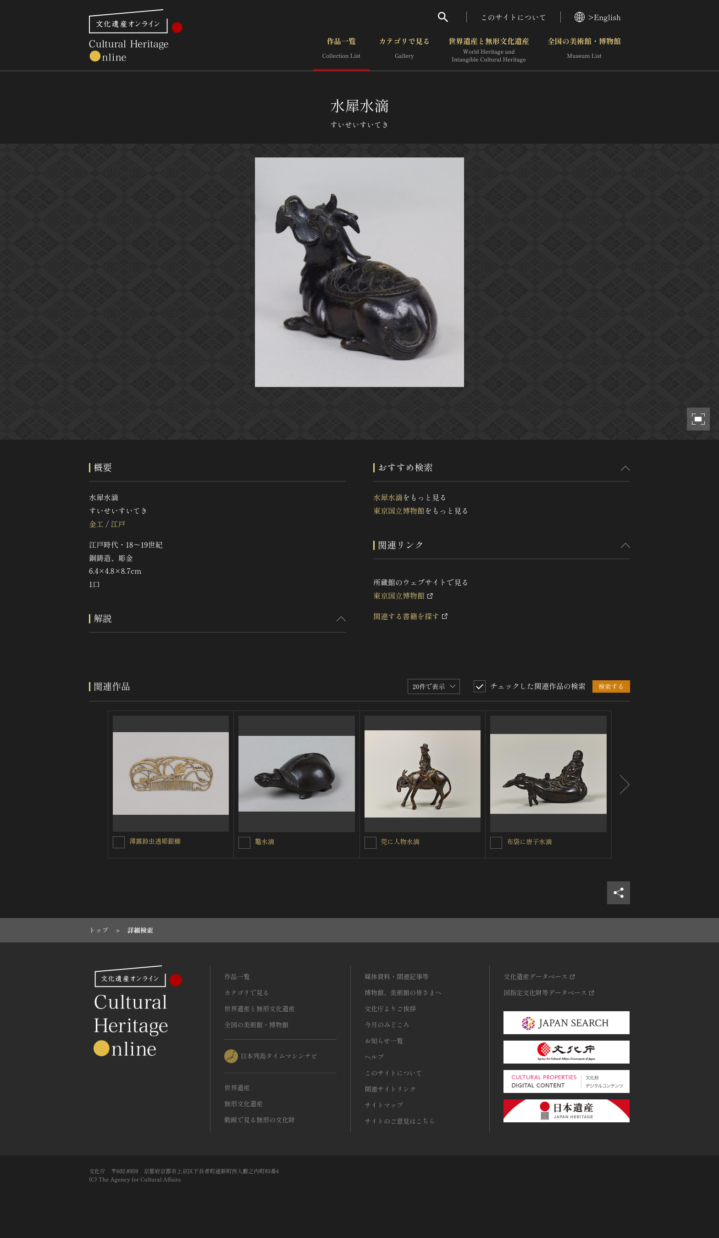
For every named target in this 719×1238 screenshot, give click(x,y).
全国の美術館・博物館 (584, 50)
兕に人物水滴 (400, 841)
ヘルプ (374, 1056)
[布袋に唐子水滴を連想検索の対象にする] (496, 843)
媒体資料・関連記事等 (397, 976)
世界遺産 (237, 1087)
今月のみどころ (387, 1024)
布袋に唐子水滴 (529, 841)
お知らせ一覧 (384, 1040)
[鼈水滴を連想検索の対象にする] (244, 843)
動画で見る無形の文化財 (259, 1119)
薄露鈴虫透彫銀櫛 (155, 841)
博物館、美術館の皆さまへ (403, 992)
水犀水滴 (388, 497)
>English (598, 16)
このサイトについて (514, 16)
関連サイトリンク (390, 1088)
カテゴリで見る (404, 50)
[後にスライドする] (621, 784)
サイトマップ (384, 1104)
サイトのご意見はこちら (400, 1121)
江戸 (118, 523)
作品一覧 (341, 50)
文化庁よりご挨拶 (390, 1008)
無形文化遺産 (243, 1103)
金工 (96, 523)
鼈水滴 (264, 841)
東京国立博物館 (399, 510)
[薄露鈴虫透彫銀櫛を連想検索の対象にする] (119, 842)
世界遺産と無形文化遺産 (488, 50)
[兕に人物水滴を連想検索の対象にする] (370, 843)
